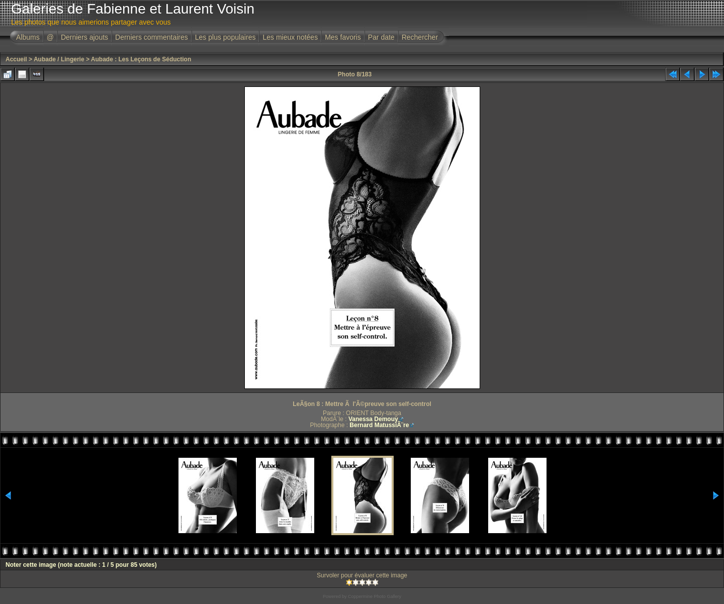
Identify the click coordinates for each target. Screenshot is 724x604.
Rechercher (420, 37)
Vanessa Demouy (373, 419)
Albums (28, 37)
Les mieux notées (290, 37)
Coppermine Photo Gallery (374, 596)
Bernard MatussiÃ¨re (379, 425)
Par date (381, 37)
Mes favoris (343, 37)
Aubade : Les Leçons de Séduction (141, 59)
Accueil (16, 59)
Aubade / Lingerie (59, 59)
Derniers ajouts (84, 37)
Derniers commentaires (151, 37)
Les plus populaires (225, 37)
